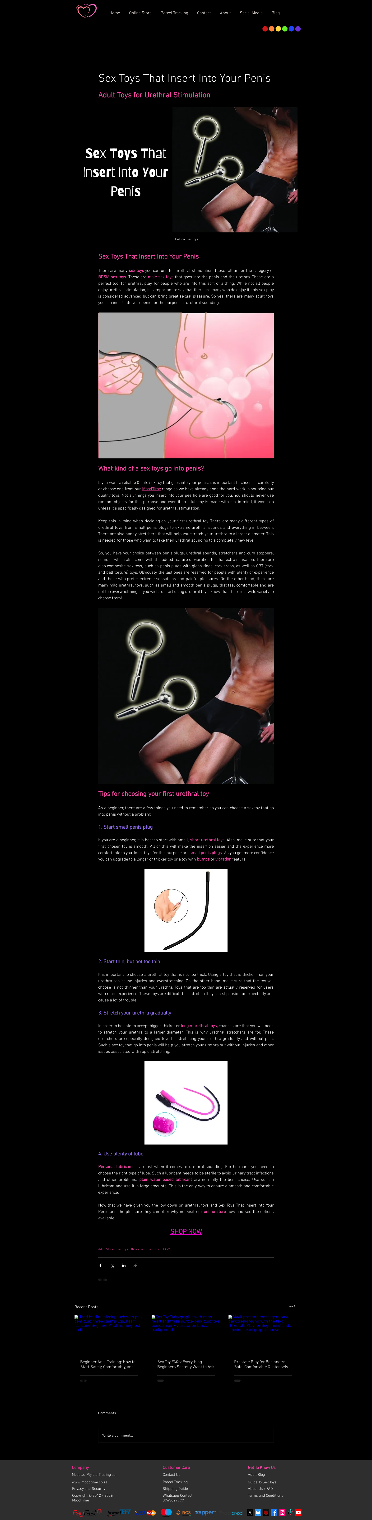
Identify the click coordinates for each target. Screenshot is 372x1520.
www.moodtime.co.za (89, 1482)
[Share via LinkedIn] (123, 1265)
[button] (227, 11)
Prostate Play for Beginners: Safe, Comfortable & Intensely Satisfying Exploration (261, 1365)
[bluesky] (258, 1512)
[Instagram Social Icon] (282, 1512)
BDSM (166, 1249)
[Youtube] (298, 1512)
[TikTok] (290, 1512)
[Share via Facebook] (100, 1265)
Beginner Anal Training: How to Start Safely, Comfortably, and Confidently (107, 1365)
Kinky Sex (138, 1249)
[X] (250, 1512)
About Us (256, 1488)
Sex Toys (122, 1249)
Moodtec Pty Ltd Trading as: (94, 1474)
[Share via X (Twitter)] (112, 1265)
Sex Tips (153, 1249)
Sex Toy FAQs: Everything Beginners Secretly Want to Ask (185, 1365)
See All (293, 1306)
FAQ (269, 1488)
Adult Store (106, 1249)
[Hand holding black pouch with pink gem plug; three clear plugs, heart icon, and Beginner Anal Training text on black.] (109, 1334)
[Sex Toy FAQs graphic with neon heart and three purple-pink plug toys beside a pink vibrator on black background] (186, 1334)
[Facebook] (274, 1512)
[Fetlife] (266, 1512)
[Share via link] (135, 1265)
